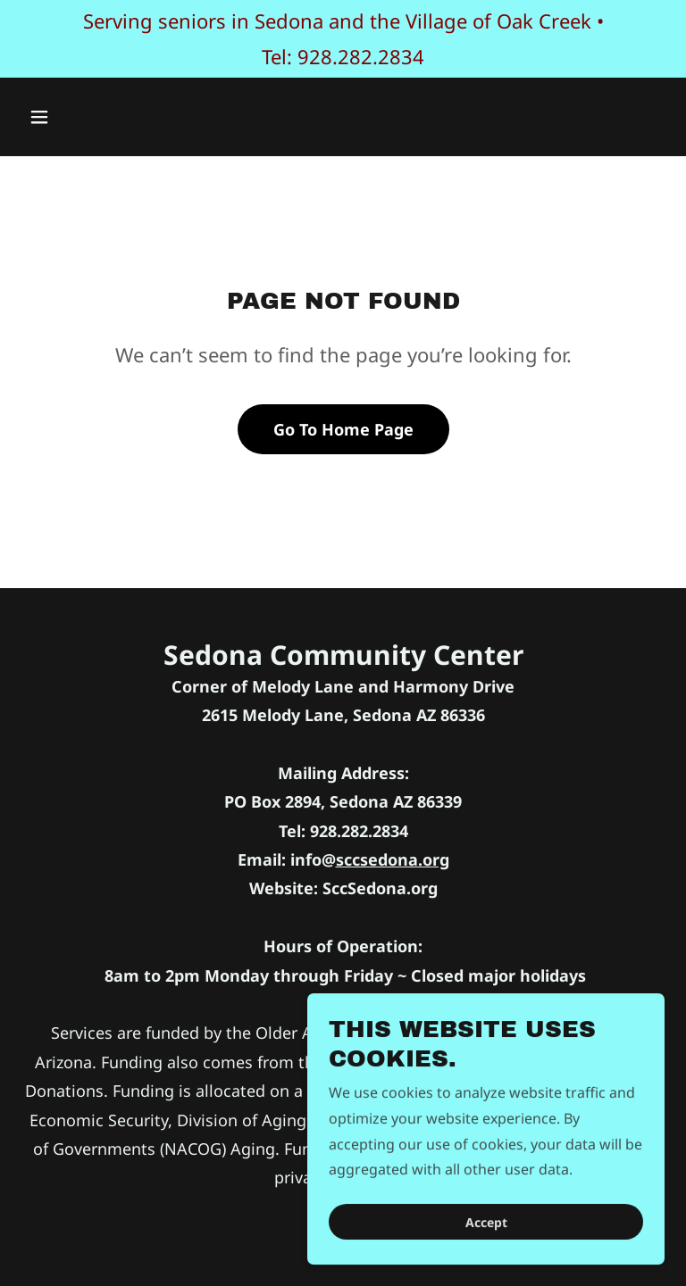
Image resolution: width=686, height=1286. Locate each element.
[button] (95, 117)
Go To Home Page (343, 429)
